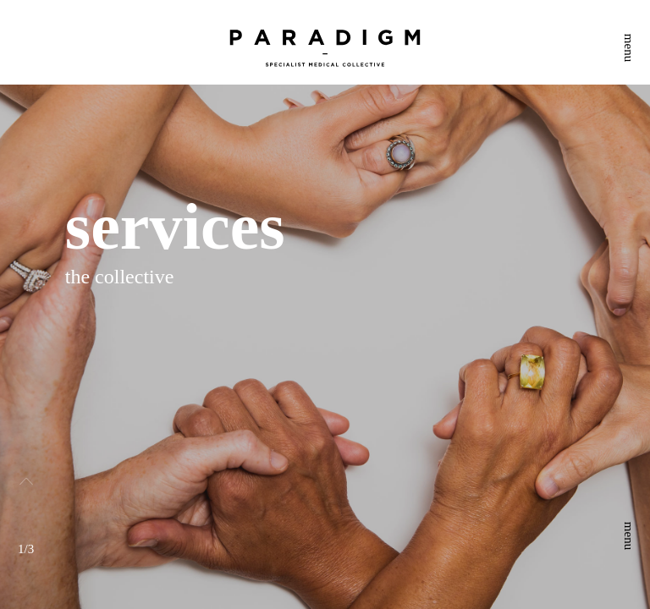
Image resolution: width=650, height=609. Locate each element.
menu (629, 48)
